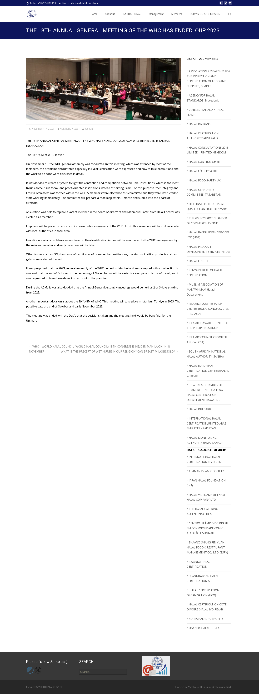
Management (156, 14)
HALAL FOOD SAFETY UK (205, 180)
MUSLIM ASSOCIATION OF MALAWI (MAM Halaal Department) (205, 289)
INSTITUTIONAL (132, 14)
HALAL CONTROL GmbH (204, 162)
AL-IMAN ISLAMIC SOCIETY (206, 471)
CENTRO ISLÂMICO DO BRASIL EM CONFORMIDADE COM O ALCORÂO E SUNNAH (207, 528)
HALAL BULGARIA (200, 409)
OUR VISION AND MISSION (205, 14)
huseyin (88, 128)
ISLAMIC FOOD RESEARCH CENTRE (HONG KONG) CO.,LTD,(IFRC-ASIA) (208, 309)
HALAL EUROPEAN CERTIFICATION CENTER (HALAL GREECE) (208, 371)
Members (176, 14)
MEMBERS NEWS (69, 128)
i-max (210, 687)
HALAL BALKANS (200, 124)
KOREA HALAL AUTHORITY (206, 619)
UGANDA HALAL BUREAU (205, 628)
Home (94, 14)
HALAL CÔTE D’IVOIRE (203, 171)
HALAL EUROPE (199, 261)
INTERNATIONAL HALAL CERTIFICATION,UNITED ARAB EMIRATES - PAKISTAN (206, 423)
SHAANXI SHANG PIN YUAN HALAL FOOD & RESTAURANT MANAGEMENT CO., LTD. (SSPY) (207, 547)
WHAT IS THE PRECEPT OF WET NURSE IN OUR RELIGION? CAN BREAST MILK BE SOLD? (119, 351)
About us (110, 14)
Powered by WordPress (187, 687)
